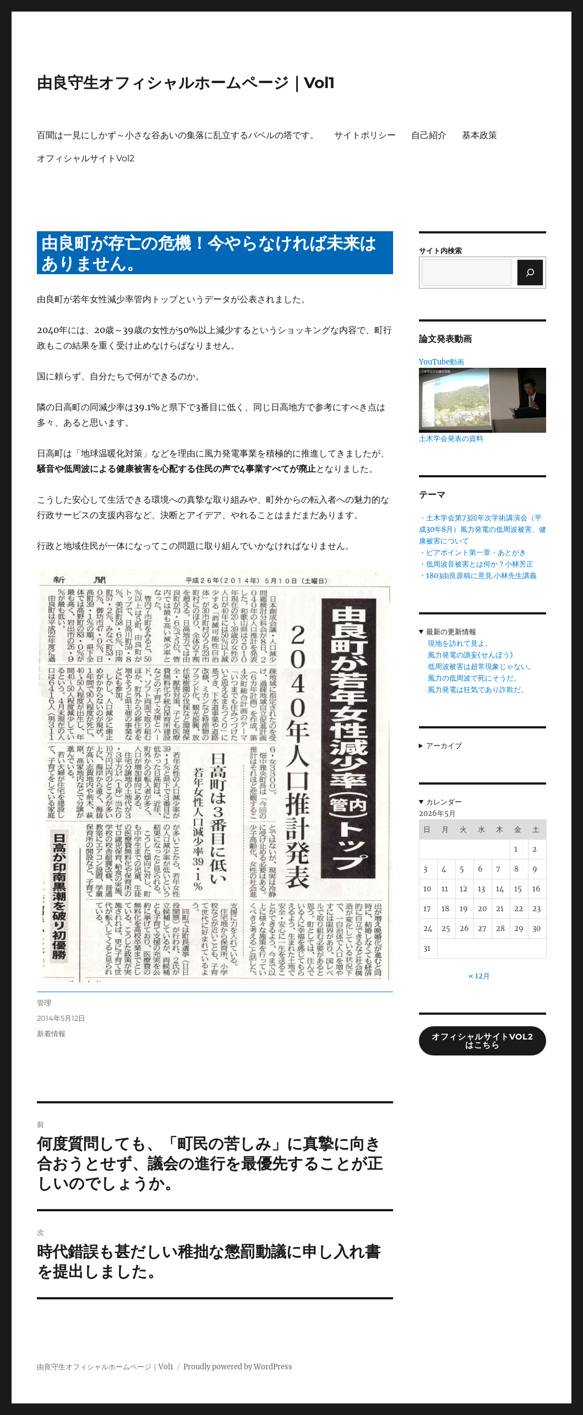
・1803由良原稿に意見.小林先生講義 (478, 575)
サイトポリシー (365, 135)
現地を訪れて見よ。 (460, 643)
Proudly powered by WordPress (237, 1367)
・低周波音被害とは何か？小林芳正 (476, 564)
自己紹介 (428, 135)
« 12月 (479, 976)
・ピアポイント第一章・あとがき (472, 552)
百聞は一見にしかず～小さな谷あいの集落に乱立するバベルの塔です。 (178, 135)
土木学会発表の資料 (451, 438)
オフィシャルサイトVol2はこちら (482, 1041)
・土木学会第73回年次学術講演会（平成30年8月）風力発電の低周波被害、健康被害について (482, 529)
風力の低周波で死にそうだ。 (474, 678)
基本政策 (479, 135)
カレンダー (444, 802)
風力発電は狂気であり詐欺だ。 (478, 689)
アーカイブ (444, 745)
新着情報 (51, 1033)
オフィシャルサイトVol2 (85, 158)
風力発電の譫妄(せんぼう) (470, 655)
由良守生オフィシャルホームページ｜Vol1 (186, 82)
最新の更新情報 (451, 631)
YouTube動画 (441, 362)
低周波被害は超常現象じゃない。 (481, 666)
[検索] (530, 272)
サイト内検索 (440, 250)
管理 (44, 1002)
